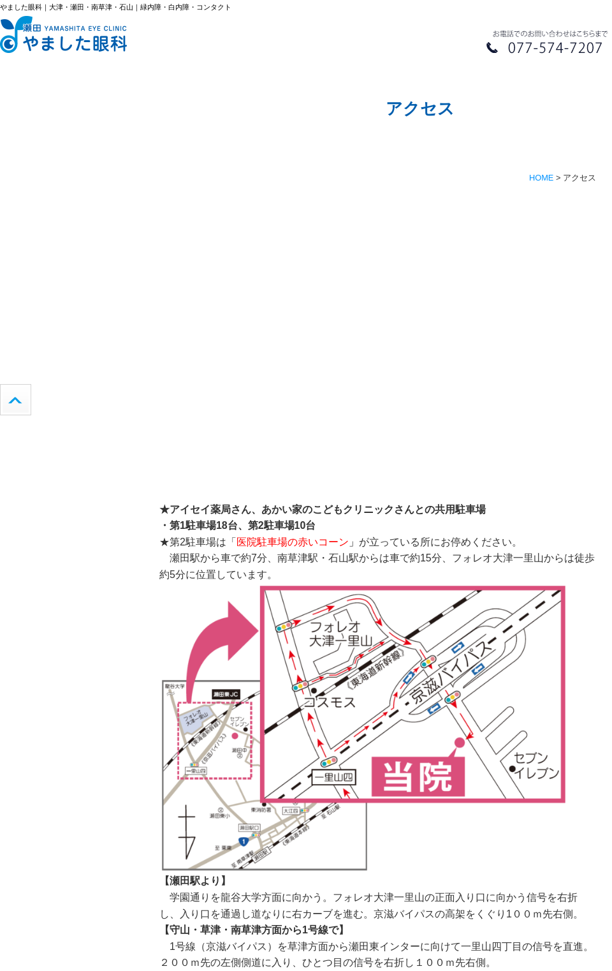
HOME (541, 177)
